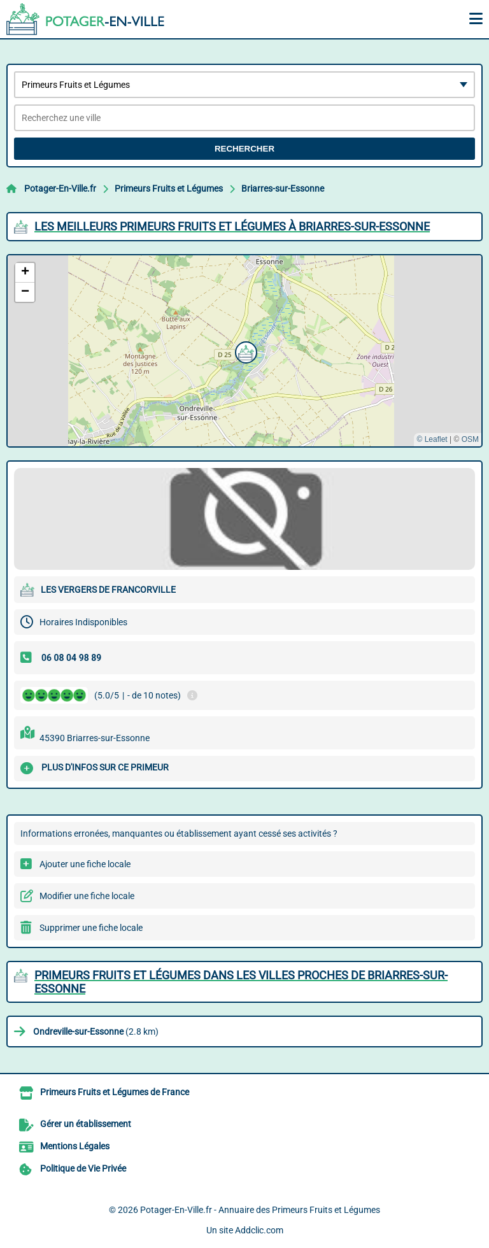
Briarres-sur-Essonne (282, 188)
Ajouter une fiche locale (85, 864)
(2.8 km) (96, 1031)
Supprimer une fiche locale (91, 928)
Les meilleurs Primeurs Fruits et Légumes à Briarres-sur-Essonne (232, 226)
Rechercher (244, 148)
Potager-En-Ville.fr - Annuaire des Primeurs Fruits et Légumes (260, 1210)
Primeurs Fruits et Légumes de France (114, 1092)
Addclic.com (259, 1230)
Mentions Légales (75, 1146)
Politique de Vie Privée (83, 1168)
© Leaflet (431, 439)
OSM (470, 439)
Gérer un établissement (85, 1124)
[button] (244, 350)
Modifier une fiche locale (86, 896)
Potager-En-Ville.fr (60, 188)
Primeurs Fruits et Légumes (169, 188)
